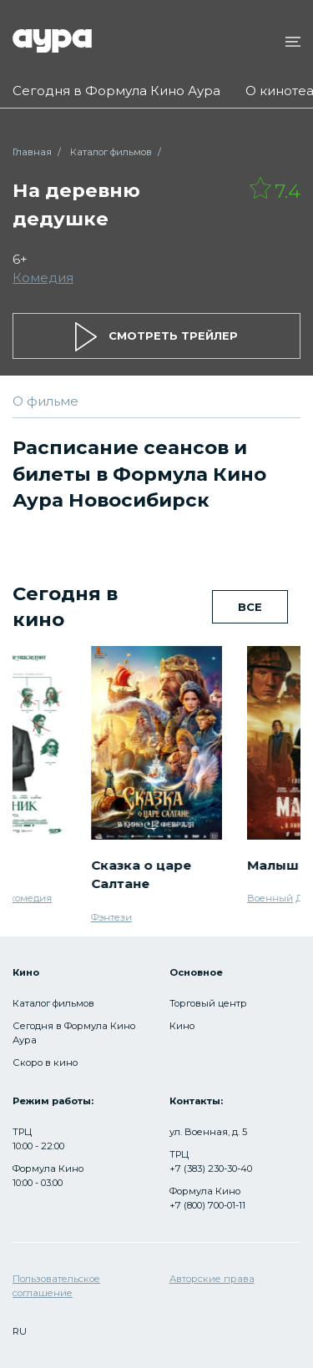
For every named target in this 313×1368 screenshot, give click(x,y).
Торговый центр (208, 1003)
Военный (270, 898)
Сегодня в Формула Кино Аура (116, 90)
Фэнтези (111, 916)
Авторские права (212, 1279)
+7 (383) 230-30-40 (210, 1168)
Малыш (273, 864)
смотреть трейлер (156, 336)
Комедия (43, 277)
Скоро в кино (45, 1062)
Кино (181, 1026)
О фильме (45, 401)
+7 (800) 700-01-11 (207, 1205)
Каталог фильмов (111, 152)
